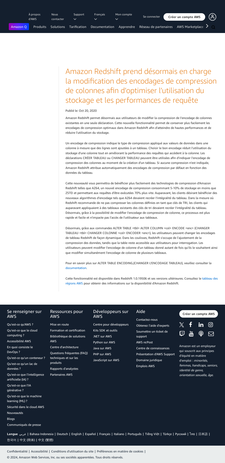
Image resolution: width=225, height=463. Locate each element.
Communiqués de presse (24, 424)
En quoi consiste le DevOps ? (20, 349)
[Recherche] (213, 27)
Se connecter (151, 16)
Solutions (58, 27)
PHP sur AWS (102, 354)
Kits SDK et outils (105, 330)
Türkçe (167, 434)
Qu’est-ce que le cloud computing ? (22, 332)
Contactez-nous (147, 319)
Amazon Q (19, 27)
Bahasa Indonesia (41, 434)
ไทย (192, 434)
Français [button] (100, 16)
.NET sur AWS (102, 336)
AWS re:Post (144, 342)
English (76, 434)
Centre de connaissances (152, 348)
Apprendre (127, 27)
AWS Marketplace (190, 27)
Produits (39, 27)
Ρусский (180, 434)
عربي (22, 434)
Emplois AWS (145, 366)
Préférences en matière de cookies (120, 451)
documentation (75, 268)
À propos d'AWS (34, 17)
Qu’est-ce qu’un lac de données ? (22, 366)
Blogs (11, 419)
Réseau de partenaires (155, 27)
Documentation (102, 27)
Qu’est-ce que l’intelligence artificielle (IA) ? (25, 377)
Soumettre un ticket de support (152, 333)
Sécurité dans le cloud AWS (25, 407)
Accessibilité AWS (19, 341)
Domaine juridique (149, 360)
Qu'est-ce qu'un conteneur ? (26, 358)
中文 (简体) (27, 440)
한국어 (11, 440)
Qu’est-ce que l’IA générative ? (19, 387)
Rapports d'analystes (64, 368)
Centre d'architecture (64, 347)
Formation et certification (67, 330)
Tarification (77, 27)
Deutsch (62, 434)
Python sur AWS (104, 342)
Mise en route (59, 324)
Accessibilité (39, 451)
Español (90, 434)
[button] (184, 17)
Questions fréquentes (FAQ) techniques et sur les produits (69, 357)
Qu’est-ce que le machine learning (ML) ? (24, 398)
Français (104, 434)
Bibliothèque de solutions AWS (67, 338)
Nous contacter (57, 17)
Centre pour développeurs (111, 324)
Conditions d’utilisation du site (72, 451)
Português (135, 434)
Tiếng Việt (152, 434)
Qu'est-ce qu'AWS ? (20, 324)
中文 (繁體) (45, 440)
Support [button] (79, 16)
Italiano (119, 434)
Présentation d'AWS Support (155, 354)
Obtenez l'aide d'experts (152, 325)
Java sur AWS (102, 348)
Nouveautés (15, 413)
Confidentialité (17, 451)
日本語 (203, 434)
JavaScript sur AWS (106, 360)
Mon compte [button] (124, 16)
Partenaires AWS (61, 374)
